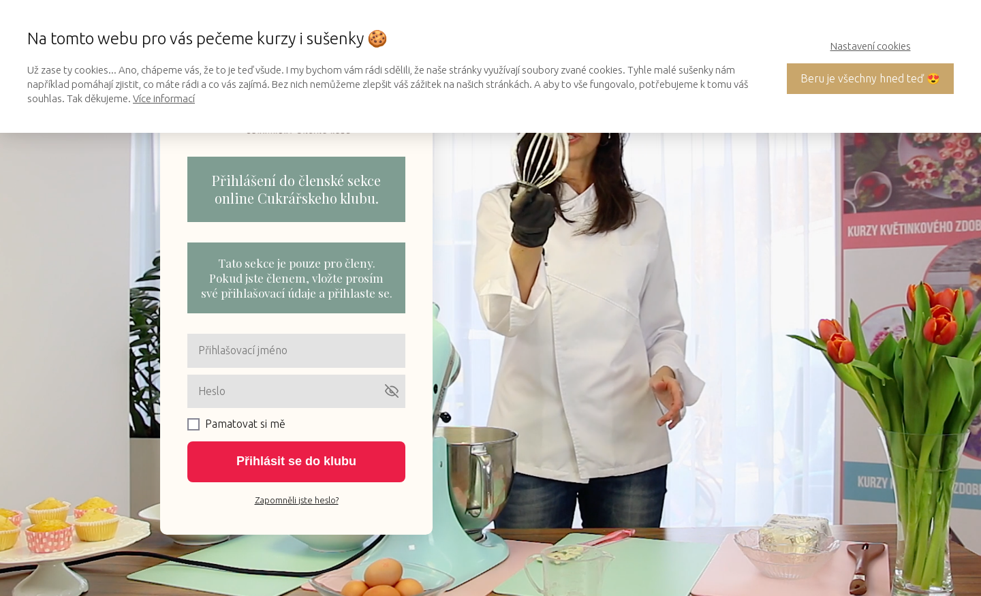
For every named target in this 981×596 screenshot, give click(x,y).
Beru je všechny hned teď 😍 (870, 78)
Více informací (164, 98)
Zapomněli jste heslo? (297, 500)
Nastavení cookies (870, 46)
